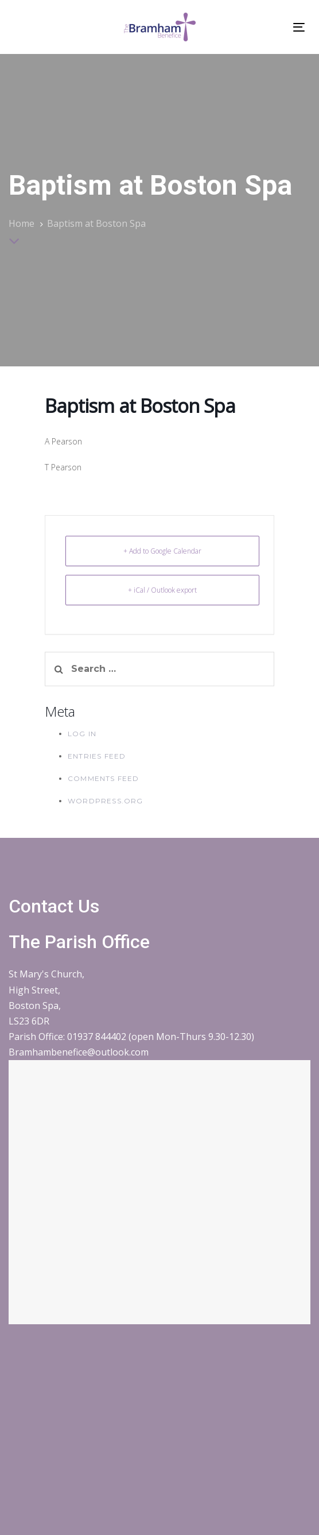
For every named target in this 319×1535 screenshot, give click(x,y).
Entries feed (97, 756)
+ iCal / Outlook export (162, 590)
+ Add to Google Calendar (162, 551)
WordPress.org (105, 801)
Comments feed (103, 778)
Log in (82, 733)
